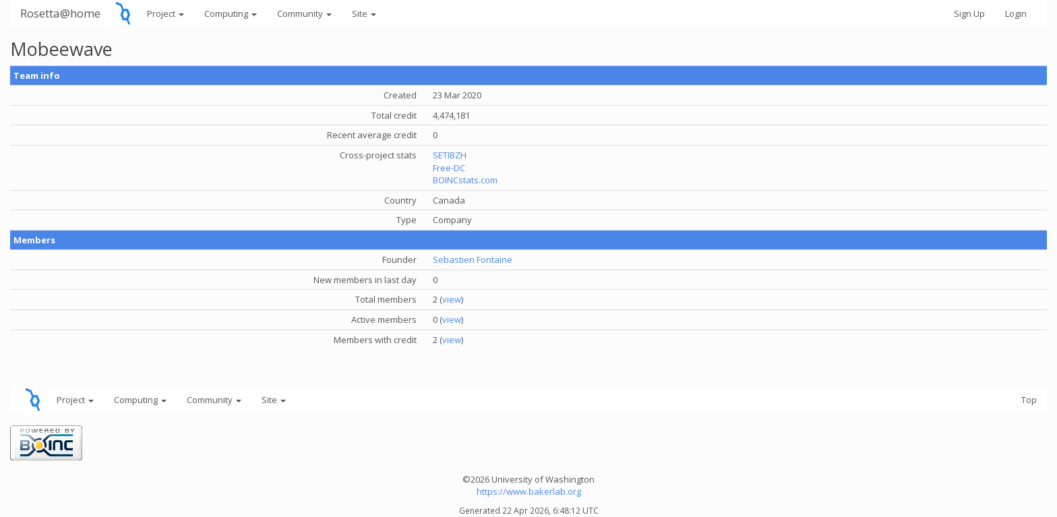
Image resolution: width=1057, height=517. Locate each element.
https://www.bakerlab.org (529, 491)
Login (1016, 13)
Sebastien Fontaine (472, 259)
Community (304, 13)
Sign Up (969, 13)
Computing (230, 13)
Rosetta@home (60, 13)
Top (1029, 400)
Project (165, 13)
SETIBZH (449, 155)
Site (364, 13)
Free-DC (449, 168)
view (451, 299)
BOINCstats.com (465, 180)
